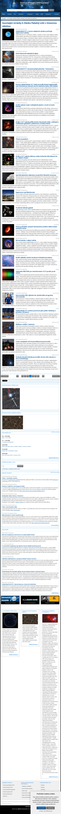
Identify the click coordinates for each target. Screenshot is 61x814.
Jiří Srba (25, 29)
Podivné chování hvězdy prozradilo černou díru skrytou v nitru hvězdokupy (36, 358)
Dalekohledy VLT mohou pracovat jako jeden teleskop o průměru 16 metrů (36, 311)
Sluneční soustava (55, 66)
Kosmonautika (56, 293)
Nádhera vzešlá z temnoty (25, 324)
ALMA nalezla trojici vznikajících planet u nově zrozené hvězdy (35, 105)
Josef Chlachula (13, 476)
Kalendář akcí (6, 432)
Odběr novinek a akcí (8, 462)
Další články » (55, 593)
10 (33, 376)
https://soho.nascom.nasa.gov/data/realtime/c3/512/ (32, 491)
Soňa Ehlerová (13, 505)
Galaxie (43, 787)
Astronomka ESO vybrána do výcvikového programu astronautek (34, 296)
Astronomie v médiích (27, 793)
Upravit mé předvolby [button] (46, 811)
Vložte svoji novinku (55, 472)
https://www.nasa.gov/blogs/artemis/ (41, 523)
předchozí (5, 376)
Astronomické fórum (27, 797)
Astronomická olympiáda (9, 789)
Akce (15, 14)
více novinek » (55, 525)
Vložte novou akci (56, 432)
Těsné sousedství (22, 139)
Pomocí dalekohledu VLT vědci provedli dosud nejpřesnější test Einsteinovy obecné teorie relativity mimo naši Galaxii (37, 85)
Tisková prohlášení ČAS (8, 785)
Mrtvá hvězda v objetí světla (26, 240)
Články (3, 14)
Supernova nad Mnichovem (25, 192)
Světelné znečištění (26, 786)
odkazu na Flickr (19, 502)
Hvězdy (57, 238)
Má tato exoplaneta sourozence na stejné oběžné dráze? (18, 534)
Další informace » (13, 654)
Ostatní (57, 29)
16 (43, 376)
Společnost (48, 14)
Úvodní (4, 18)
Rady (42, 14)
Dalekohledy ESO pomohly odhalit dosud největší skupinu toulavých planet (23, 571)
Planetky (43, 789)
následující (55, 376)
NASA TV (5, 796)
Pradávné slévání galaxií (24, 208)
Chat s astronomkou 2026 (9, 507)
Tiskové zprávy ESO (8, 791)
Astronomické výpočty (27, 788)
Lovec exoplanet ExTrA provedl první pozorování (33, 341)
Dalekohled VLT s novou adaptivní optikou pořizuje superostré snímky (34, 32)
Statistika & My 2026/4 (14, 479)
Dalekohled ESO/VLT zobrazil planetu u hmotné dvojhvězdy (19, 584)
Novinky (9, 14)
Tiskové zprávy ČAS (8, 787)
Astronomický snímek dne (10, 385)
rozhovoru (55, 479)
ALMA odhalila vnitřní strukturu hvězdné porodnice (34, 257)
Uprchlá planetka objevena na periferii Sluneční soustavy (36, 175)
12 (38, 376)
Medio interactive (22, 809)
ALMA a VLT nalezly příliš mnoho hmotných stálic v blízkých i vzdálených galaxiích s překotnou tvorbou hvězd (37, 123)
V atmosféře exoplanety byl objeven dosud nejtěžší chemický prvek (21, 546)
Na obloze (21, 14)
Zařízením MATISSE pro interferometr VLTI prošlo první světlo (35, 272)
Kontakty (56, 14)
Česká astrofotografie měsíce (11, 413)
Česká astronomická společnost (12, 801)
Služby (37, 14)
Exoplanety (56, 102)
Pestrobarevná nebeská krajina (27, 53)
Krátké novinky (7, 473)
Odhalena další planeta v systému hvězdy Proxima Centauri (19, 558)
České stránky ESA (7, 794)
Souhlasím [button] (41, 808)
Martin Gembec (13, 484)
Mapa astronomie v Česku (28, 795)
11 (35, 376)
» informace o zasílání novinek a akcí (11, 468)
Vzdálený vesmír (55, 51)
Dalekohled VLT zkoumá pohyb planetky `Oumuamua (35, 69)
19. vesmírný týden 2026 (9, 611)
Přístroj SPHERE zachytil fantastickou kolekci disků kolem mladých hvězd (36, 227)
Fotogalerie (30, 14)
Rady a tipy (24, 790)
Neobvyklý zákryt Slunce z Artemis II (12, 496)
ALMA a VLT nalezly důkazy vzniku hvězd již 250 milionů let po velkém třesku (36, 157)
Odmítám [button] (50, 808)
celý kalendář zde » (54, 458)
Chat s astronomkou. (15, 510)
